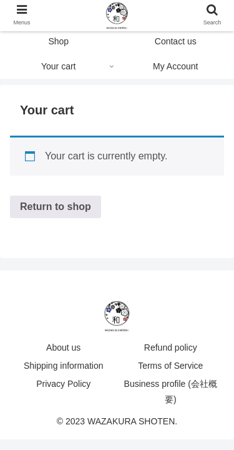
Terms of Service (170, 366)
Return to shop (55, 206)
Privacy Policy (63, 384)
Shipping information (64, 366)
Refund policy (170, 347)
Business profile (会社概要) (170, 391)
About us (63, 347)
